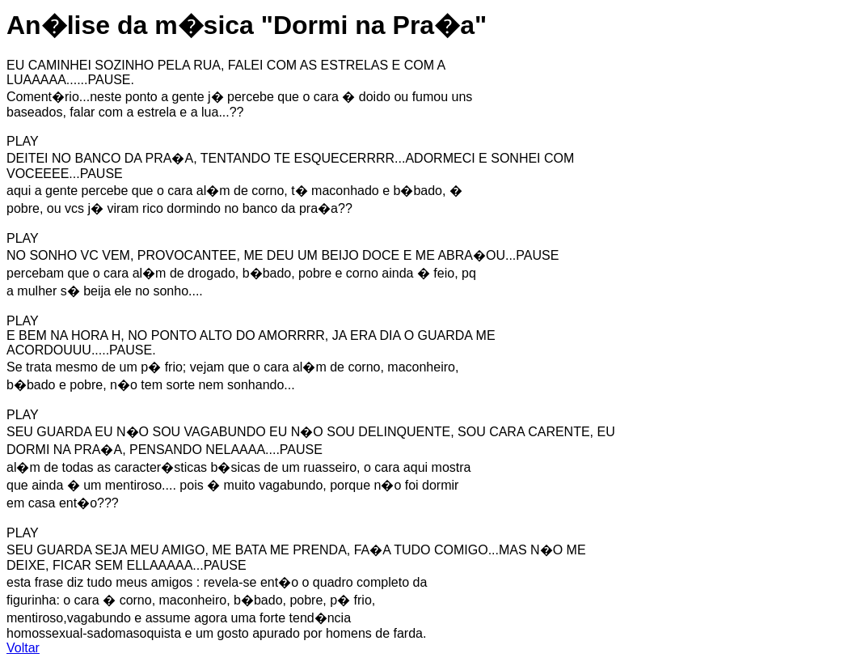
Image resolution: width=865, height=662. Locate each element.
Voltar (23, 648)
